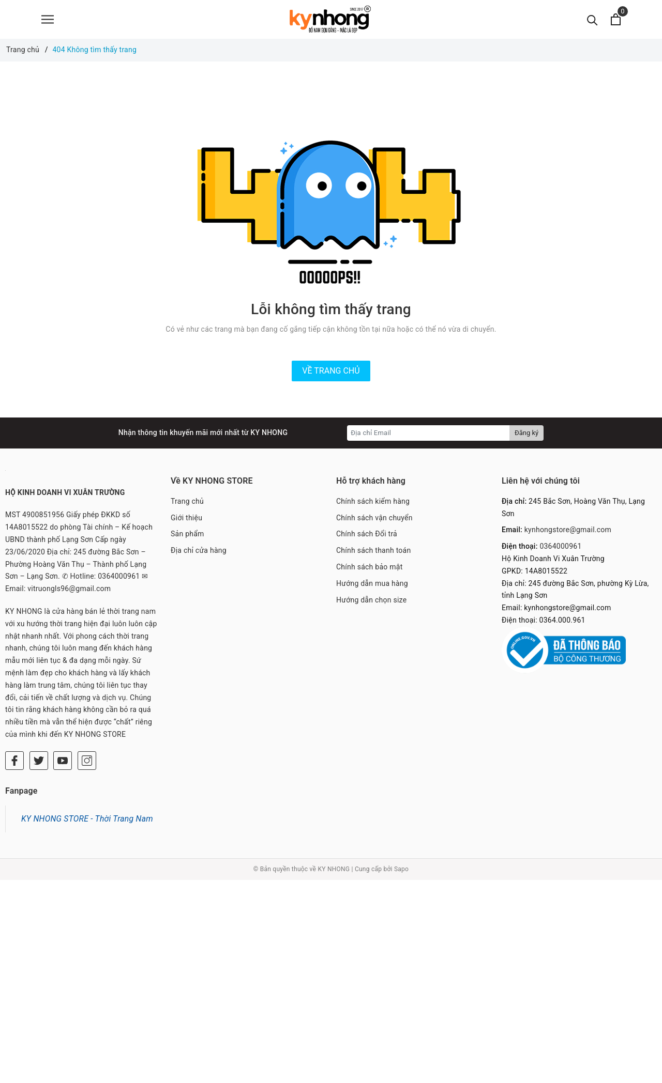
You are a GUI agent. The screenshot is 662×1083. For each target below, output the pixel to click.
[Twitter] (38, 760)
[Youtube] (62, 760)
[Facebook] (14, 760)
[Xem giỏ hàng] (616, 19)
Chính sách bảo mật (369, 567)
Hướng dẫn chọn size (371, 600)
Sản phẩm (187, 534)
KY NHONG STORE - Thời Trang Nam (87, 819)
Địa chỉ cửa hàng (199, 550)
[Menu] (47, 19)
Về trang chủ (330, 371)
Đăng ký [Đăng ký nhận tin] (526, 433)
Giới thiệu (186, 518)
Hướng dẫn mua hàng (372, 583)
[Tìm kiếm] (592, 19)
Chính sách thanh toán (373, 550)
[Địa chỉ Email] (428, 433)
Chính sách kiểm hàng (373, 501)
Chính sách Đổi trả (366, 534)
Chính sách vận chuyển (374, 518)
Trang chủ (187, 501)
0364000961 (560, 546)
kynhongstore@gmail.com (567, 529)
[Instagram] (87, 760)
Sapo (401, 869)
